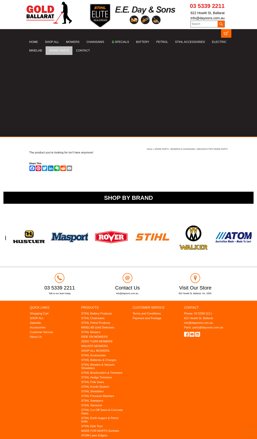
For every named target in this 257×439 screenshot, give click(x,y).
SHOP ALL (52, 42)
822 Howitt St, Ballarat (208, 13)
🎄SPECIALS (120, 42)
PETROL (162, 42)
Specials (35, 241)
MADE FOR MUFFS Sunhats (100, 349)
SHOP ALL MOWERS (95, 269)
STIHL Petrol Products (95, 241)
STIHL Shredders (92, 309)
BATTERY (142, 42)
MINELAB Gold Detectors (97, 245)
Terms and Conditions (147, 232)
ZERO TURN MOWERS (97, 259)
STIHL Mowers (90, 250)
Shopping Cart (39, 232)
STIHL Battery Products (96, 232)
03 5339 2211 (207, 6)
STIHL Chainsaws (92, 236)
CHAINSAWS (95, 42)
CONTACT (83, 50)
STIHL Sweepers (92, 319)
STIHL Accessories (93, 273)
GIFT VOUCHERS (93, 372)
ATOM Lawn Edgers (94, 353)
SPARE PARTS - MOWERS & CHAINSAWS (175, 67)
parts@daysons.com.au (207, 245)
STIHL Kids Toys (92, 344)
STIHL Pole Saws (92, 300)
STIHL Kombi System (95, 305)
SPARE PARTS (59, 50)
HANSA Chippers (92, 358)
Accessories (38, 245)
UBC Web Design (52, 434)
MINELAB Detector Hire (96, 367)
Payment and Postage (147, 236)
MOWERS (72, 42)
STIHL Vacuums (91, 323)
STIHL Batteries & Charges (98, 278)
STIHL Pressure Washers (97, 314)
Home (149, 67)
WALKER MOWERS (94, 264)
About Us (36, 255)
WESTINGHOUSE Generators (101, 363)
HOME (33, 42)
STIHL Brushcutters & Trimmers (101, 291)
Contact (191, 226)
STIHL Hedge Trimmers (96, 295)
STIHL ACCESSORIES (190, 42)
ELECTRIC (219, 42)
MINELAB (35, 50)
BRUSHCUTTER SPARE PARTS (212, 67)
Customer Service (41, 250)
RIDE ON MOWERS (94, 255)
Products (90, 226)
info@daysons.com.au (207, 18)
